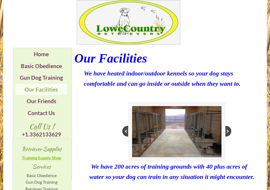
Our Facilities (41, 89)
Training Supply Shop (41, 157)
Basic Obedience (41, 66)
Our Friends (41, 101)
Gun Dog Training (41, 77)
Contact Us (41, 113)
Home (41, 54)
